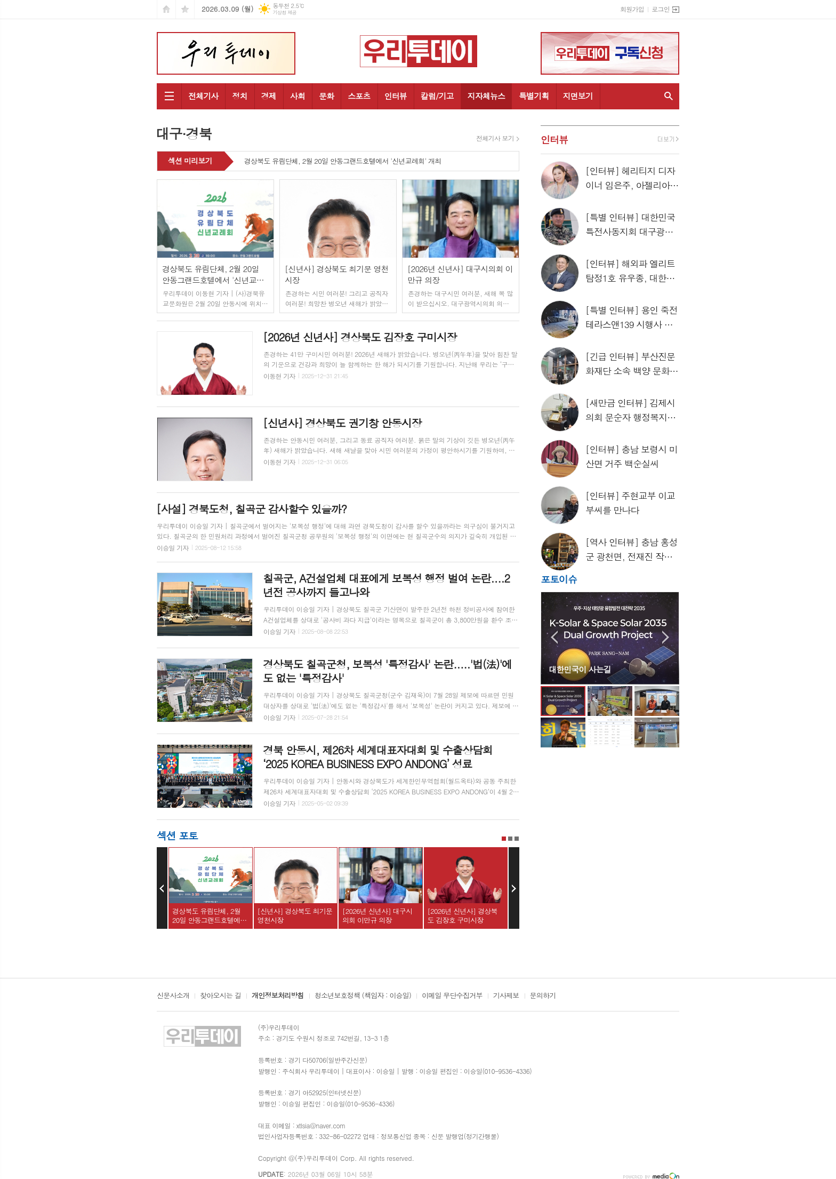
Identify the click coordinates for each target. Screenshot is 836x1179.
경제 (268, 95)
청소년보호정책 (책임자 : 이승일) (363, 996)
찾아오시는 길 (220, 996)
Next (514, 888)
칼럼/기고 (437, 95)
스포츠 (359, 95)
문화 (326, 95)
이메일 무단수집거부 (452, 996)
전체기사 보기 (495, 138)
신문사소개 (173, 996)
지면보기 (578, 95)
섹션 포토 (177, 835)
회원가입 (632, 8)
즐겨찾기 (185, 9)
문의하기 (543, 996)
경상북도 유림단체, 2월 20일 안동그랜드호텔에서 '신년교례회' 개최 (342, 161)
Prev (162, 888)
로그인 (661, 8)
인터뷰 (395, 95)
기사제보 (506, 996)
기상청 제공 (284, 12)
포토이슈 (559, 579)
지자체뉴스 (486, 95)
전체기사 (203, 95)
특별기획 (534, 95)
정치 (239, 95)
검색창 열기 (668, 96)
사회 (297, 95)
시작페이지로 (166, 9)
